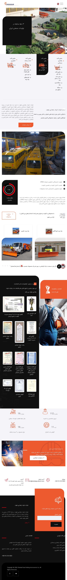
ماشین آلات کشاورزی (60, 550)
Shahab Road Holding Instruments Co (28, 567)
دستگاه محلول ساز (58, 89)
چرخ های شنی (27, 66)
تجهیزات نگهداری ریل (42, 69)
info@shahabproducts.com (36, 481)
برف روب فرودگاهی (57, 231)
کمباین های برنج (11, 66)
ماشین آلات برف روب (58, 68)
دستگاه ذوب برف (58, 84)
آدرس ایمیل (58, 514)
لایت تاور (27, 75)
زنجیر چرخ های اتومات (26, 71)
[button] (5, 265)
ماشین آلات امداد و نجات (59, 548)
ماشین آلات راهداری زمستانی (59, 61)
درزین (43, 65)
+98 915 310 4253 (60, 481)
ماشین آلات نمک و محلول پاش (58, 78)
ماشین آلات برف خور (58, 73)
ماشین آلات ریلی (61, 545)
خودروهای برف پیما (26, 78)
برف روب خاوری (25, 231)
